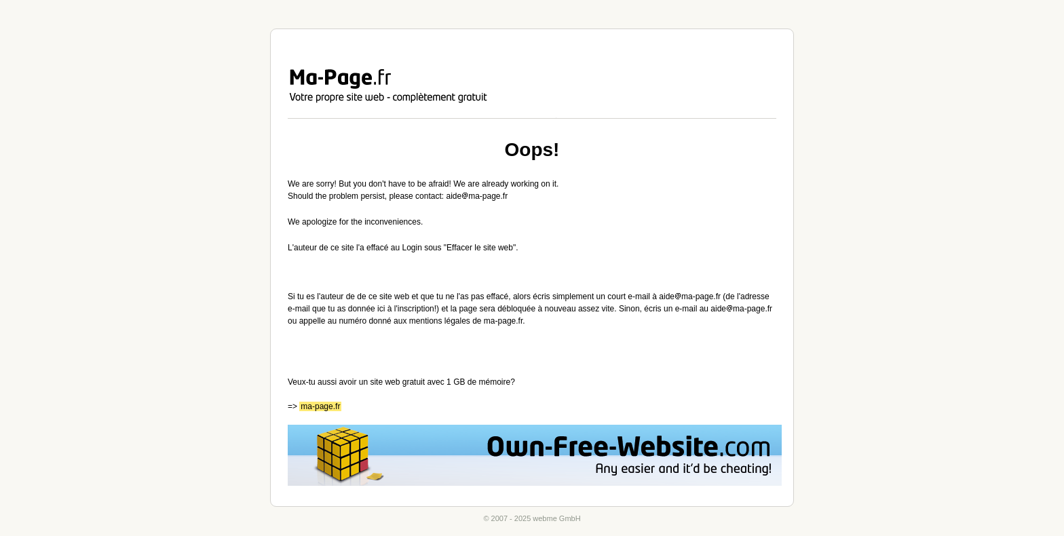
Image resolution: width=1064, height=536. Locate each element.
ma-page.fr (320, 406)
